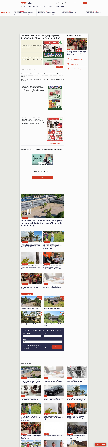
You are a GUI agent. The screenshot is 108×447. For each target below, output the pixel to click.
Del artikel (60, 66)
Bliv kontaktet (57, 347)
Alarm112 (23, 6)
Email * (45, 333)
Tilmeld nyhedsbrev (100, 444)
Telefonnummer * (27, 333)
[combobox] (23, 342)
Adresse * (25, 339)
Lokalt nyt (50, 6)
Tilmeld (85, 3)
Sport (57, 6)
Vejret (63, 6)
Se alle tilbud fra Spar (55, 143)
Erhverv (35, 6)
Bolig (29, 6)
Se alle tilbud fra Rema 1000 (55, 112)
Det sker (42, 6)
